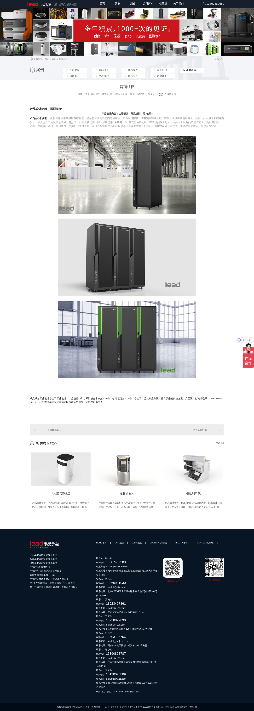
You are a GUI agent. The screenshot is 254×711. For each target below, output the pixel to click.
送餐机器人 (127, 493)
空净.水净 (104, 75)
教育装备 (162, 75)
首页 (102, 3)
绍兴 (138, 691)
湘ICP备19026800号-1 (145, 707)
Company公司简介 (158, 543)
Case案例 (119, 543)
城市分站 (159, 707)
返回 (219, 59)
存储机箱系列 (54, 429)
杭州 (121, 691)
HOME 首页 (101, 543)
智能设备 (104, 70)
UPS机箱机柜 (200, 429)
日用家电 (74, 75)
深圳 (116, 691)
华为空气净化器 (60, 493)
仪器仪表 (133, 70)
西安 (127, 691)
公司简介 (148, 3)
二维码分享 (170, 94)
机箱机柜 (63, 59)
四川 (177, 707)
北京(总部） (107, 691)
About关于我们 (182, 543)
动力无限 (193, 707)
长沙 (98, 691)
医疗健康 (74, 70)
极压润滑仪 (193, 493)
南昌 (132, 691)
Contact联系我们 (205, 543)
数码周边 (133, 75)
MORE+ (220, 443)
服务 (132, 3)
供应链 (163, 3)
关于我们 (178, 3)
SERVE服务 (137, 543)
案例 (117, 3)
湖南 (167, 707)
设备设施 (162, 70)
